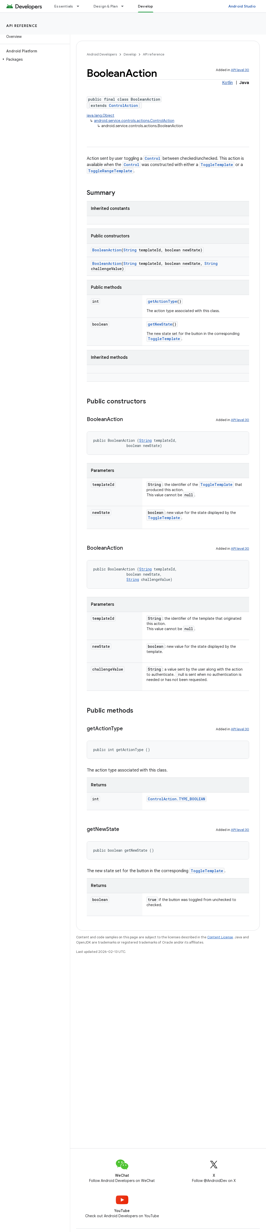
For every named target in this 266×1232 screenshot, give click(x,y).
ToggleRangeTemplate (110, 170)
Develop (130, 54)
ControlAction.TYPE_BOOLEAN (176, 798)
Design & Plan (106, 6)
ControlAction (123, 105)
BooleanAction (106, 249)
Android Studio (242, 6)
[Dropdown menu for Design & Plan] (125, 6)
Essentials (63, 6)
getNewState (160, 324)
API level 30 (240, 70)
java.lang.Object (100, 115)
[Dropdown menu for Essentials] (80, 6)
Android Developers (102, 54)
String (130, 249)
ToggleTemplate (217, 164)
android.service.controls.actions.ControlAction (134, 120)
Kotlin (227, 82)
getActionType (162, 301)
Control (152, 158)
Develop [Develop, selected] (145, 6)
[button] (34, 59)
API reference (22, 25)
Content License (220, 937)
